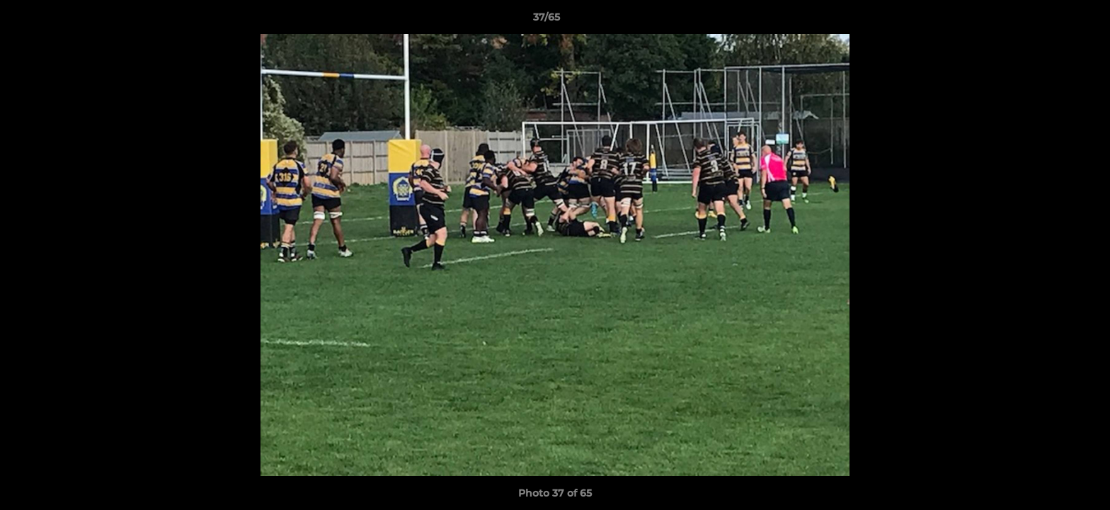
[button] (1050, 20)
